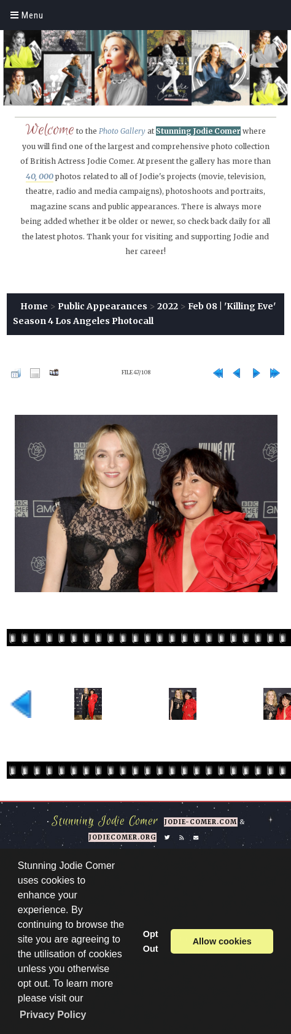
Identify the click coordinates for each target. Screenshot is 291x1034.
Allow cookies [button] (222, 941)
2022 (167, 306)
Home (34, 306)
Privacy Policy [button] (53, 1014)
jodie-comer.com (201, 822)
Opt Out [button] (150, 941)
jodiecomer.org (122, 837)
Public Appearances (102, 306)
